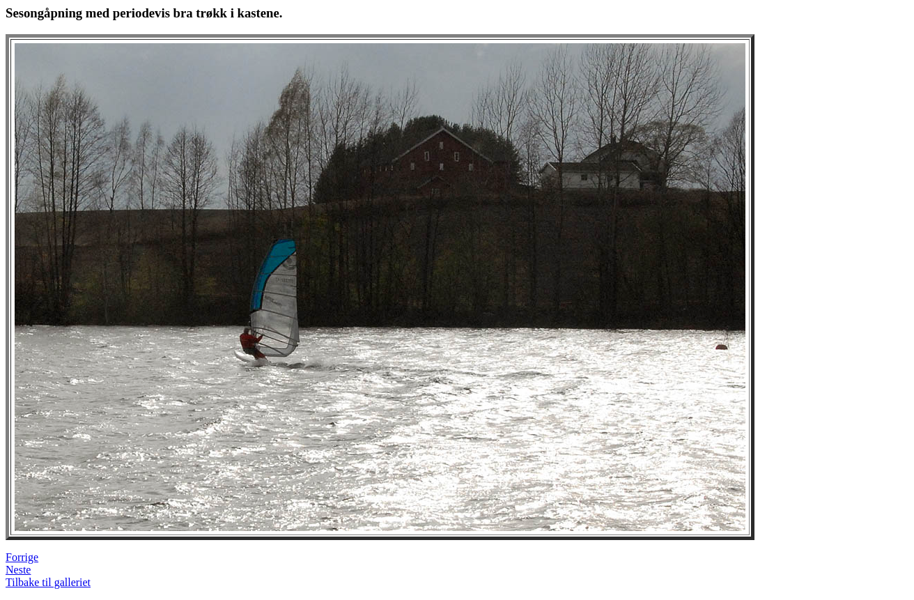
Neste (18, 570)
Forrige (22, 557)
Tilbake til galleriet (48, 582)
